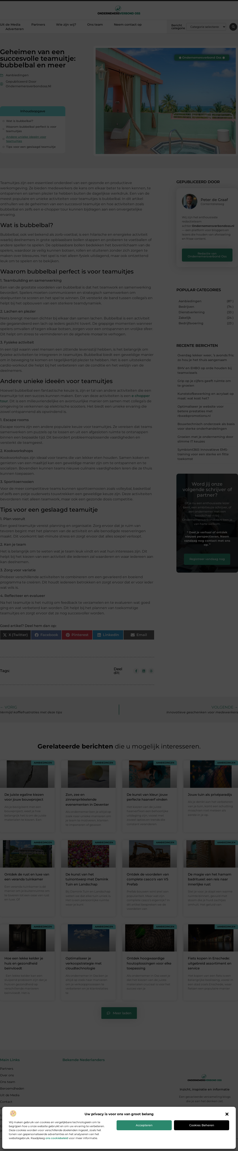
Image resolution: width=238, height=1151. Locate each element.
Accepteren (144, 1125)
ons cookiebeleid (56, 1138)
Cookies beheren (201, 1125)
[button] (227, 1114)
